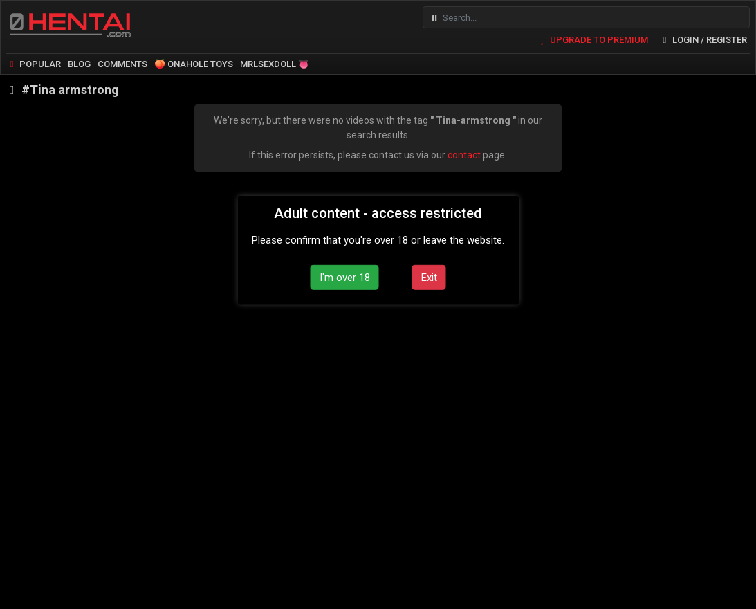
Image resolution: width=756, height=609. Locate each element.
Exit (429, 277)
